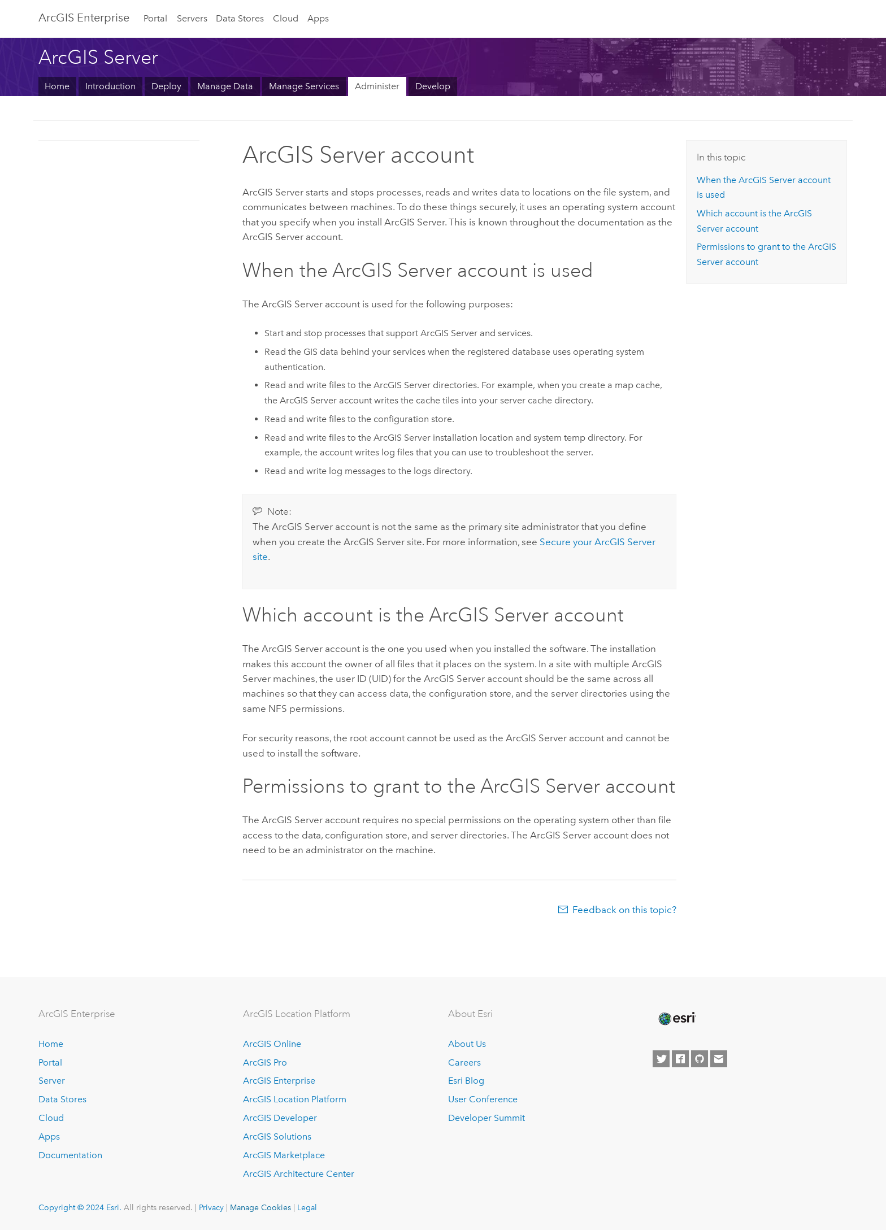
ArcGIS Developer (280, 1117)
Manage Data (225, 86)
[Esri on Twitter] (661, 1058)
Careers (464, 1062)
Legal (307, 1207)
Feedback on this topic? (624, 909)
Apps (318, 18)
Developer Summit (486, 1117)
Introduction (110, 86)
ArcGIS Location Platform (294, 1099)
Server (51, 1080)
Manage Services (304, 86)
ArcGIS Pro (265, 1062)
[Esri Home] (676, 1018)
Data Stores (240, 18)
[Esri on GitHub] (699, 1058)
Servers (192, 18)
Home (57, 86)
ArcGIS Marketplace (284, 1155)
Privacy (211, 1207)
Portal (155, 18)
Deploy (166, 86)
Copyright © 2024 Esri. (79, 1207)
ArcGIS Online (272, 1043)
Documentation (70, 1155)
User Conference (483, 1099)
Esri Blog (466, 1080)
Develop (432, 86)
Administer (377, 86)
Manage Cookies (260, 1207)
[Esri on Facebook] (680, 1058)
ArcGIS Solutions (277, 1136)
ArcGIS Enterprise (83, 17)
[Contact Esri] (718, 1058)
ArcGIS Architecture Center (298, 1173)
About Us (467, 1043)
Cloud (285, 18)
